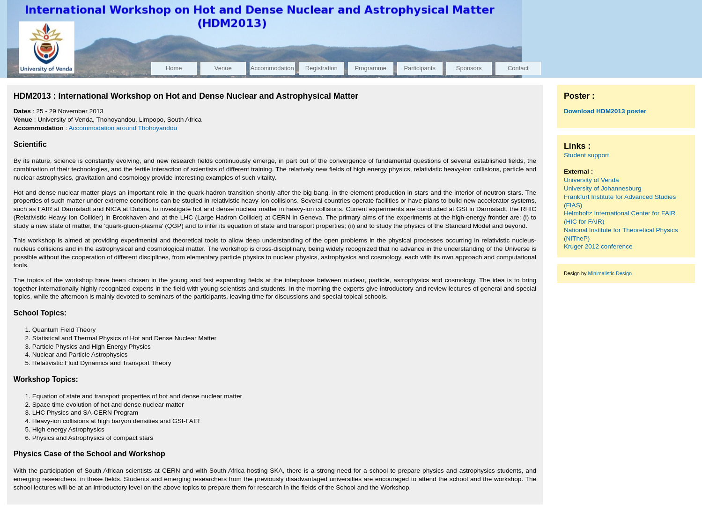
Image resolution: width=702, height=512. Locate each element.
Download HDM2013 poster (605, 111)
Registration (321, 68)
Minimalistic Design (610, 273)
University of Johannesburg (603, 188)
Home (174, 68)
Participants (420, 68)
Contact (518, 68)
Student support (586, 155)
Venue (223, 68)
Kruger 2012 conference (598, 246)
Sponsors (469, 68)
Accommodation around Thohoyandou (122, 128)
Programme (370, 68)
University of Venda (591, 179)
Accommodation (272, 68)
